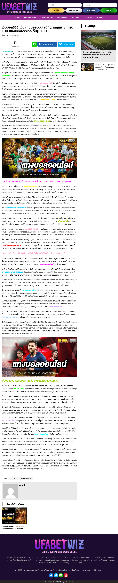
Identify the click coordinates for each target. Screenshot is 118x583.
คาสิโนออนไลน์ (47, 17)
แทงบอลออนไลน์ (30, 17)
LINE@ (108, 10)
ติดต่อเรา (88, 17)
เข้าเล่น (56, 10)
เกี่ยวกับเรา (76, 17)
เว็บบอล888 (14, 478)
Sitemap (99, 17)
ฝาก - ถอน (91, 10)
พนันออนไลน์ (62, 17)
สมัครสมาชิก (73, 10)
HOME (17, 17)
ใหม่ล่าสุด (90, 26)
